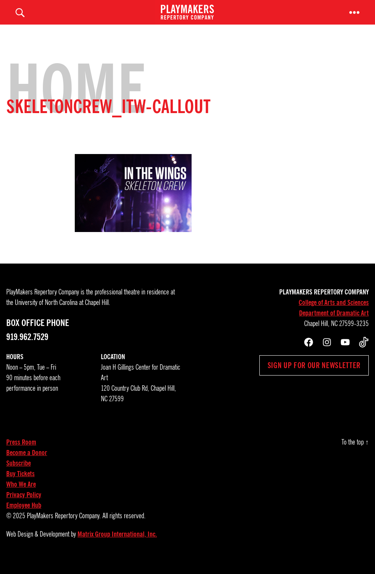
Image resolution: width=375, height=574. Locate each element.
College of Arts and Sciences (334, 313)
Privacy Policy (23, 505)
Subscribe (18, 473)
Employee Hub (23, 516)
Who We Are (21, 495)
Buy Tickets (20, 484)
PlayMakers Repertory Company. (64, 526)
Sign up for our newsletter (314, 376)
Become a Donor (26, 463)
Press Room (21, 452)
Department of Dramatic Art (334, 323)
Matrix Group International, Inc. (117, 544)
